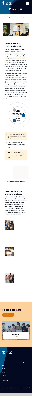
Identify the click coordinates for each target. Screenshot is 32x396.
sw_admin (19, 17)
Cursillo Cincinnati (23, 388)
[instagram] (29, 387)
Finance (28, 17)
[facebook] (27, 387)
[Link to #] (27, 3)
